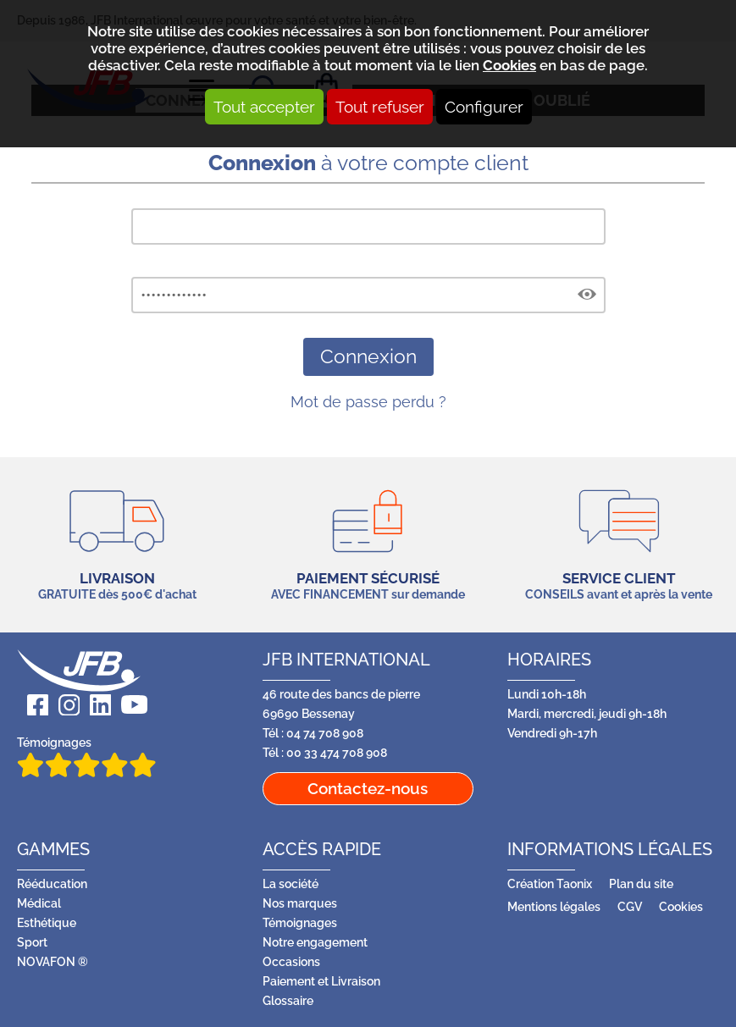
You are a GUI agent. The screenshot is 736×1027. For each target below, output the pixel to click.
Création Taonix (549, 883)
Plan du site (641, 883)
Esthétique (46, 922)
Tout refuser (379, 106)
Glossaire (288, 1000)
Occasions (291, 961)
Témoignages (86, 756)
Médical (39, 903)
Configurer (484, 106)
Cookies (509, 65)
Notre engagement (315, 942)
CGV (629, 906)
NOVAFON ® (52, 961)
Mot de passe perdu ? (368, 402)
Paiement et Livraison (321, 981)
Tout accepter (264, 106)
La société (290, 883)
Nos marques (300, 903)
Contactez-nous (367, 788)
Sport (32, 942)
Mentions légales (553, 906)
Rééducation (52, 883)
